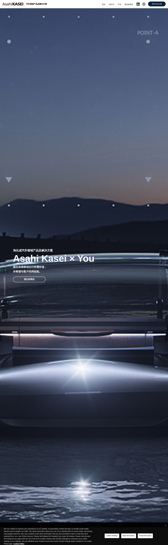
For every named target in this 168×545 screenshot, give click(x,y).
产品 (119, 4)
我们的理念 (129, 4)
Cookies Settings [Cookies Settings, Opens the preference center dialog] (112, 537)
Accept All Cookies (145, 537)
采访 (103, 4)
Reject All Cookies (129, 537)
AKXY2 (111, 4)
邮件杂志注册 (157, 4)
